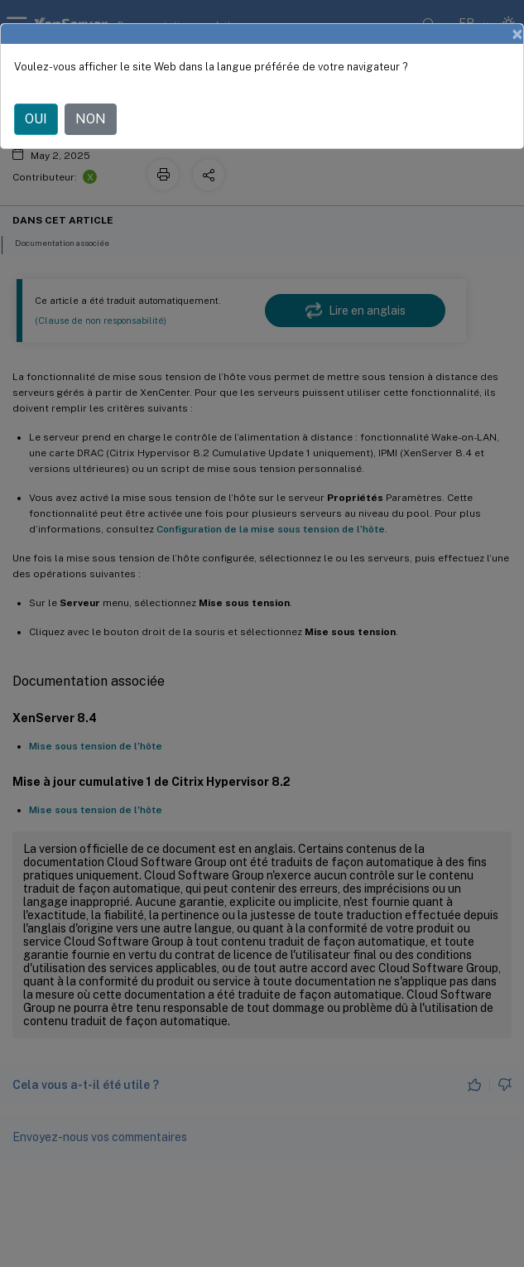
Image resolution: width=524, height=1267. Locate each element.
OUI (36, 119)
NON (90, 119)
